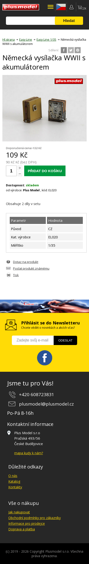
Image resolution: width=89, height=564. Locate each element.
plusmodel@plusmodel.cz (46, 404)
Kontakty (15, 487)
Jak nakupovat (19, 512)
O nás (12, 475)
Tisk (16, 275)
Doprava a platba (21, 529)
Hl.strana (8, 40)
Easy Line (25, 40)
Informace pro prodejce (26, 523)
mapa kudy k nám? (28, 453)
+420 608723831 (36, 394)
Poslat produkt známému (31, 268)
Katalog (14, 481)
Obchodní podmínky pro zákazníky (34, 518)
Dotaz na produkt (25, 262)
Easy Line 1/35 (46, 40)
